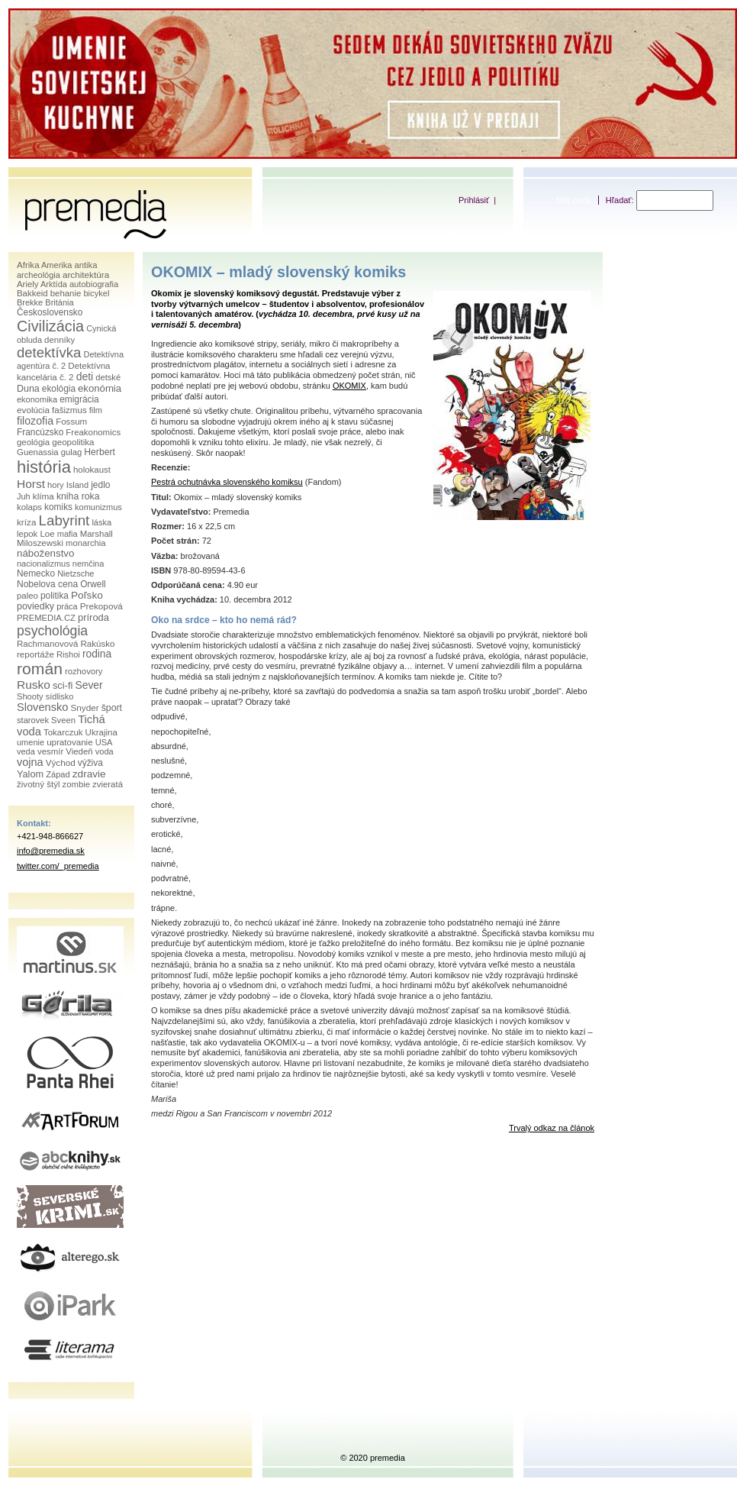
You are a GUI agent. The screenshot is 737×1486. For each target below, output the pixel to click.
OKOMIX (349, 385)
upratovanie (69, 742)
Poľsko (87, 595)
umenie (30, 742)
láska (101, 522)
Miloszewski (40, 543)
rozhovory (83, 671)
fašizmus (69, 410)
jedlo (100, 485)
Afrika (28, 265)
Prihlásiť (474, 200)
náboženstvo (45, 553)
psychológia (52, 630)
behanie (66, 293)
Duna (28, 388)
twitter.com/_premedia (58, 866)
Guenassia (38, 452)
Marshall (96, 533)
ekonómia (99, 388)
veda (26, 751)
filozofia (35, 421)
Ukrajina (101, 732)
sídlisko (60, 696)
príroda (93, 617)
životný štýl (38, 784)
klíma (43, 496)
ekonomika (37, 399)
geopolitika (73, 442)
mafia (67, 533)
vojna (30, 762)
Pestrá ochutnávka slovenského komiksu (227, 481)
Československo (49, 312)
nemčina (88, 563)
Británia (59, 302)
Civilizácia (50, 326)
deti (85, 376)
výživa (90, 763)
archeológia (38, 274)
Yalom (30, 774)
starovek (33, 720)
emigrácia (79, 399)
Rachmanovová (47, 643)
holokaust (92, 469)
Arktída (53, 284)
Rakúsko (97, 643)
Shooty (30, 696)
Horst (31, 483)
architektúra (86, 274)
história (44, 466)
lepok (27, 533)
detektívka (49, 352)
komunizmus (98, 507)
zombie (76, 784)
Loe (47, 533)
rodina (96, 654)
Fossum (71, 421)
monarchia (86, 543)
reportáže (35, 654)
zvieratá (107, 784)
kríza (26, 522)
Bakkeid (32, 293)
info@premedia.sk (51, 850)
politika (54, 595)
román (40, 668)
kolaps (29, 507)
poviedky (35, 606)
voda (104, 751)
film (95, 410)
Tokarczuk (62, 732)
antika (85, 265)
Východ (61, 762)
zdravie (89, 774)
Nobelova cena (47, 584)
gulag (71, 452)
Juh (24, 496)
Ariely (28, 284)
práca (67, 606)
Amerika (56, 265)
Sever (88, 685)
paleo (27, 595)
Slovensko (42, 707)
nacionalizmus (43, 563)
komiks (58, 507)
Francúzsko (40, 432)
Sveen (63, 720)
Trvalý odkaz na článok (551, 1127)
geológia (33, 442)
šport (111, 708)
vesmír (50, 751)
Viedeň (79, 751)
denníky (59, 339)
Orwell (93, 584)
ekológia (59, 388)
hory (55, 484)
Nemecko (36, 573)
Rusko (33, 684)
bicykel (96, 293)
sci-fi (62, 685)
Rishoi (68, 654)
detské (108, 377)
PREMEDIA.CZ (46, 617)
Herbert (99, 452)
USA (104, 742)
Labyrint (63, 520)
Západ (58, 774)
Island (77, 484)
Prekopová (101, 606)
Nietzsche (75, 573)
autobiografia (93, 284)
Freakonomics (93, 432)
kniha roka (78, 496)
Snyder (84, 707)
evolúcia (33, 410)
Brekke (30, 302)
